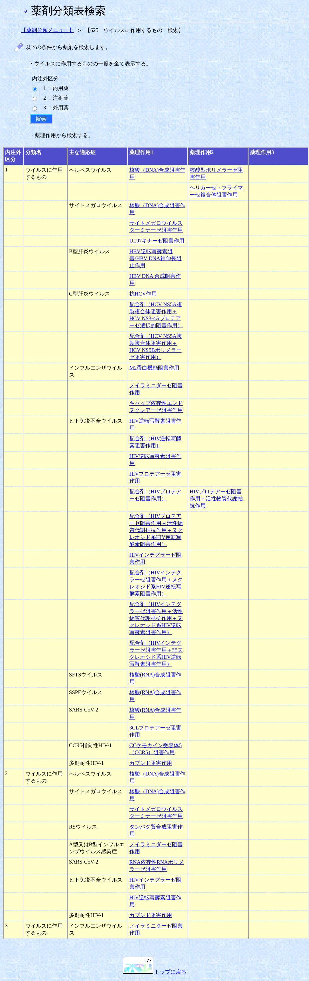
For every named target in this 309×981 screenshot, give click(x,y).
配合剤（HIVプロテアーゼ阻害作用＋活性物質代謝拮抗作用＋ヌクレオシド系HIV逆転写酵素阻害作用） (156, 530)
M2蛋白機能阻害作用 (154, 368)
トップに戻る (154, 972)
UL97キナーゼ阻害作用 (156, 240)
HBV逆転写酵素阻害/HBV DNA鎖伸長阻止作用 (155, 258)
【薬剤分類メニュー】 (47, 30)
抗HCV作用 (143, 294)
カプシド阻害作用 (150, 763)
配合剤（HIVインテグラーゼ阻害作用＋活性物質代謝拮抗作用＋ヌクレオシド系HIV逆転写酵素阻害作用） (156, 618)
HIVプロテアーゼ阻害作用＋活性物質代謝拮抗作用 (216, 498)
